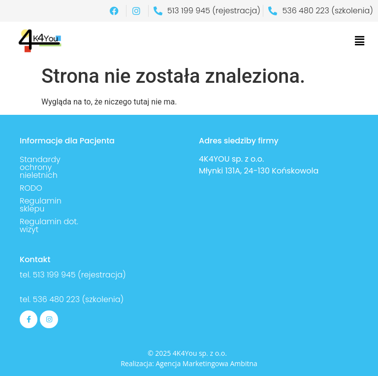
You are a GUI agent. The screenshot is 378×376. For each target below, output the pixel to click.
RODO (31, 188)
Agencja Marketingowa (192, 363)
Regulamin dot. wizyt (49, 225)
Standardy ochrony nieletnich (40, 167)
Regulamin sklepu (41, 204)
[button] (359, 41)
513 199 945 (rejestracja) (79, 274)
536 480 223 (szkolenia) (77, 299)
